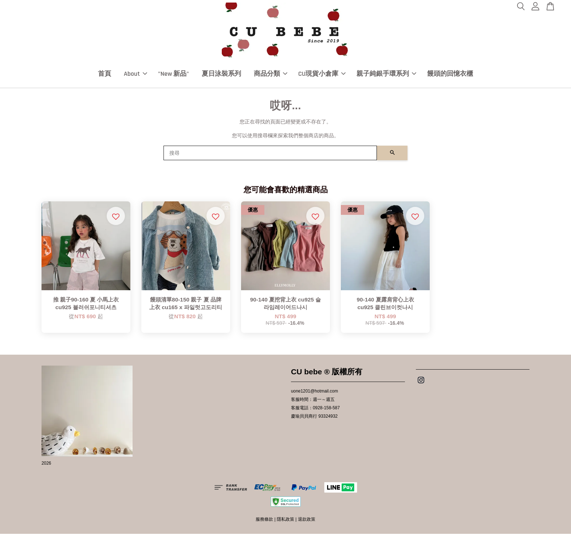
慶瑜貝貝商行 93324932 (314, 418)
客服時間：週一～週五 (313, 401)
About (135, 75)
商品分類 (270, 75)
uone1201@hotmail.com (314, 392)
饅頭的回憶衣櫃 (450, 75)
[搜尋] (270, 155)
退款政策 (306, 521)
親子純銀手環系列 (386, 75)
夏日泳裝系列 (221, 75)
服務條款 (264, 521)
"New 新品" (173, 75)
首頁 (104, 75)
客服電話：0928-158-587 (315, 410)
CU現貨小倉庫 (322, 75)
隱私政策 (285, 521)
